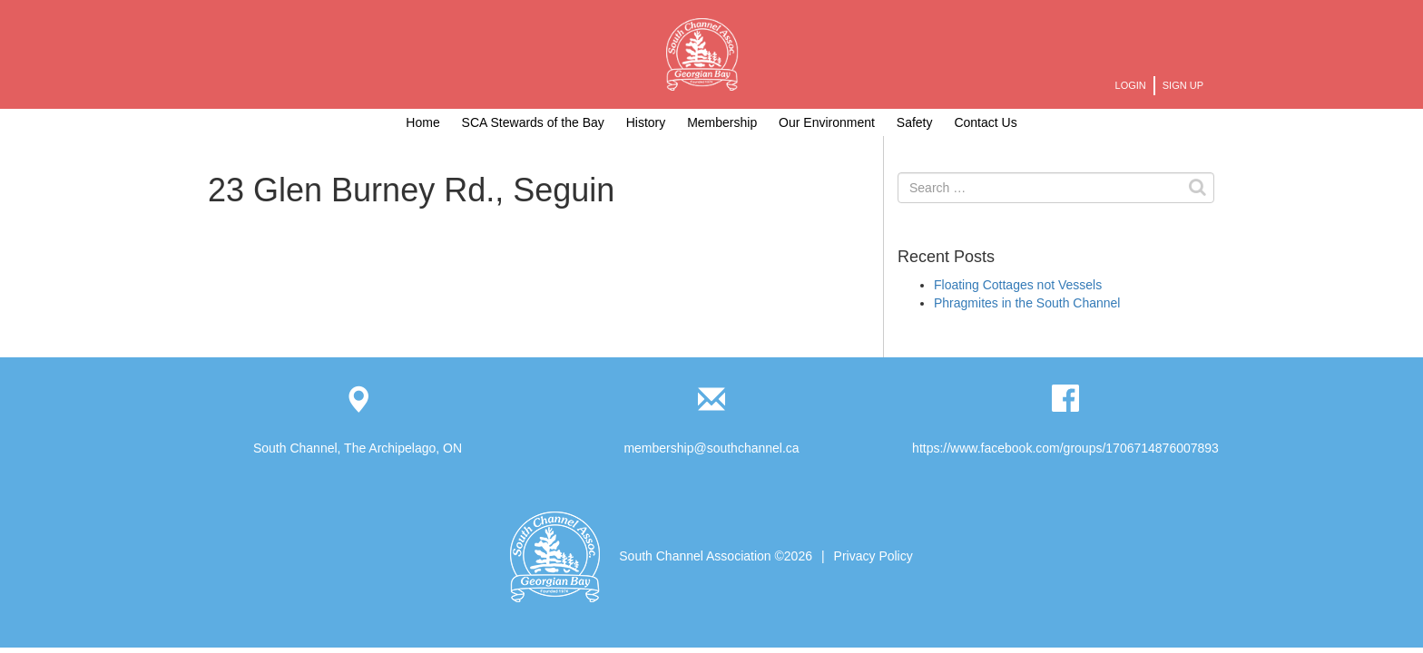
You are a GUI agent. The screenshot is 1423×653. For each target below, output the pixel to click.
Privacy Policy (873, 556)
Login (1130, 85)
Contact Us (985, 122)
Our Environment (827, 122)
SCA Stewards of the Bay (533, 122)
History (646, 122)
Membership (722, 122)
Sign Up (1183, 85)
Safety (915, 122)
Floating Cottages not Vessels (1018, 285)
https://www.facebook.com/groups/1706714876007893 (1065, 448)
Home (422, 122)
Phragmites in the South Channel (1027, 303)
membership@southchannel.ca (711, 448)
